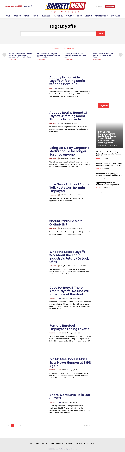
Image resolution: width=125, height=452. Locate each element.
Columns (52, 123)
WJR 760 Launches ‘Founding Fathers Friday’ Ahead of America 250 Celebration (48, 55)
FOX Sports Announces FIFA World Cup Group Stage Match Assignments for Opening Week (20, 55)
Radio (51, 88)
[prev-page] (4, 55)
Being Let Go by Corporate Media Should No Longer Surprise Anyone (69, 151)
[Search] (100, 33)
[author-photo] (56, 88)
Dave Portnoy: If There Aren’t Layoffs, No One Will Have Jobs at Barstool (69, 291)
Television (53, 298)
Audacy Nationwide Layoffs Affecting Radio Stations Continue (67, 80)
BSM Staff (61, 88)
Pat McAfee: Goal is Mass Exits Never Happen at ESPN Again (70, 362)
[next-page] (121, 55)
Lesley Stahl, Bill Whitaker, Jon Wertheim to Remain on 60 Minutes (103, 55)
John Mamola (102, 146)
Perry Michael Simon (67, 266)
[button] (28, 6)
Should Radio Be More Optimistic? (66, 223)
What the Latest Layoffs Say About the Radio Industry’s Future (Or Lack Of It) (69, 257)
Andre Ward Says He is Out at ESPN (69, 396)
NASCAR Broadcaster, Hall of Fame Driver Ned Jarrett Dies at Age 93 (75, 55)
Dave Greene (65, 158)
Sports (98, 168)
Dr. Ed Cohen (65, 228)
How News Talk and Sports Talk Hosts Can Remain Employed (69, 187)
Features (99, 187)
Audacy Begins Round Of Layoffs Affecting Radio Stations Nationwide (68, 116)
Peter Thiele (64, 195)
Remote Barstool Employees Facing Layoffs (69, 327)
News (98, 159)
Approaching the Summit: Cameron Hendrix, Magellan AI (107, 184)
